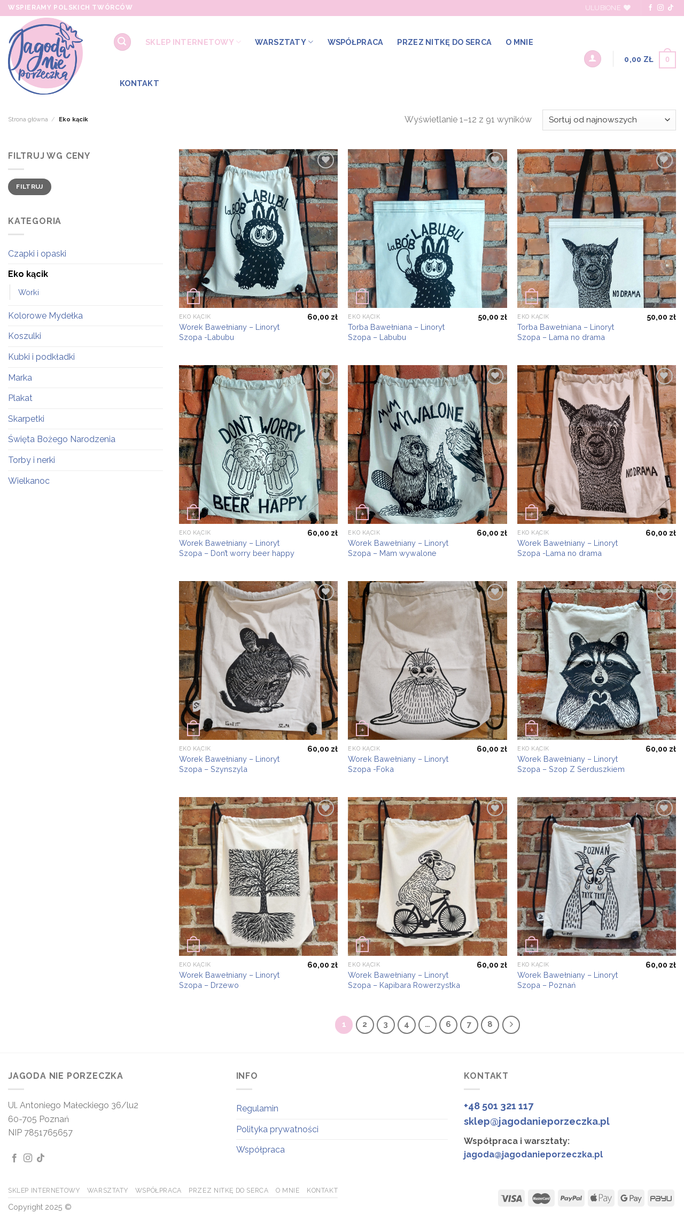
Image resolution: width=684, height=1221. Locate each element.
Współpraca (260, 1150)
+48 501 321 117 (498, 1105)
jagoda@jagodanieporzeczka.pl (533, 1154)
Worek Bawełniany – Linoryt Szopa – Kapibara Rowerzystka (404, 980)
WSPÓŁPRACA (356, 42)
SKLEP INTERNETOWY (193, 42)
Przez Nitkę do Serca (444, 42)
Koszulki (24, 336)
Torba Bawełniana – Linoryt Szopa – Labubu (396, 332)
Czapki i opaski (37, 254)
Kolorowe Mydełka (45, 316)
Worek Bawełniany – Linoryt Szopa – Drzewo (229, 980)
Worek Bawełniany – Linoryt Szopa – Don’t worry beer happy (236, 548)
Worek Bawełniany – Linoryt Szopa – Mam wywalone (398, 548)
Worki (28, 292)
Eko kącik (28, 274)
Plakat (20, 398)
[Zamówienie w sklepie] (609, 120)
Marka (20, 378)
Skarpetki (26, 419)
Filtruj (29, 186)
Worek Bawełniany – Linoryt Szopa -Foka (398, 764)
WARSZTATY (284, 42)
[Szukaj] (122, 42)
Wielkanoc (29, 481)
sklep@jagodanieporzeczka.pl (537, 1121)
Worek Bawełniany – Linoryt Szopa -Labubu (229, 332)
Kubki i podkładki (41, 357)
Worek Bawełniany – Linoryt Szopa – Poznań (567, 980)
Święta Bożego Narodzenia (61, 439)
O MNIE (519, 42)
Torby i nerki (31, 460)
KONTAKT (139, 83)
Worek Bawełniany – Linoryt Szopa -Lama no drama (567, 548)
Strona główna (28, 119)
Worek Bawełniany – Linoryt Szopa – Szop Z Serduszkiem (571, 764)
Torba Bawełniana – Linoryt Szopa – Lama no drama (565, 332)
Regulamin (257, 1108)
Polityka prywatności (277, 1129)
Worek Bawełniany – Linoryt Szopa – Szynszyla (229, 764)
